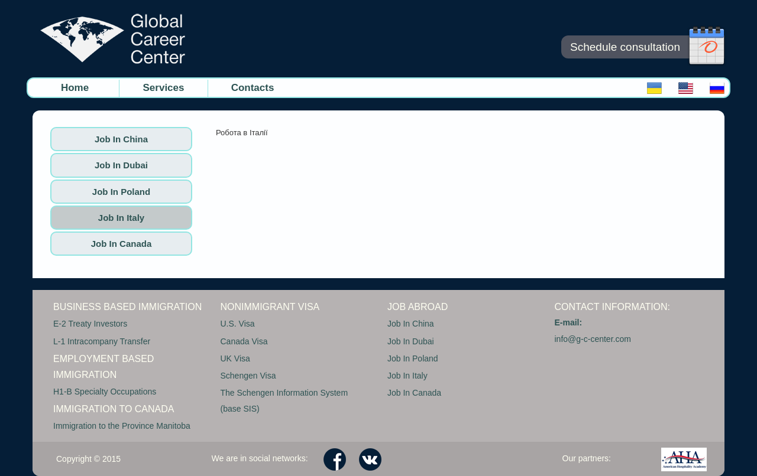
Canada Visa (244, 341)
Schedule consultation (625, 47)
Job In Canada (121, 244)
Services (164, 87)
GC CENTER (112, 39)
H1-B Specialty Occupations (104, 391)
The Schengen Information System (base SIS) (284, 400)
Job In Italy (121, 218)
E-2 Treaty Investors (90, 323)
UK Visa (235, 358)
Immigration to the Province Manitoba (121, 426)
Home (75, 87)
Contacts (252, 87)
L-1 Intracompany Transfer (101, 341)
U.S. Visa (238, 323)
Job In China (121, 139)
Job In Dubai (121, 165)
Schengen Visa (248, 375)
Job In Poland (121, 192)
